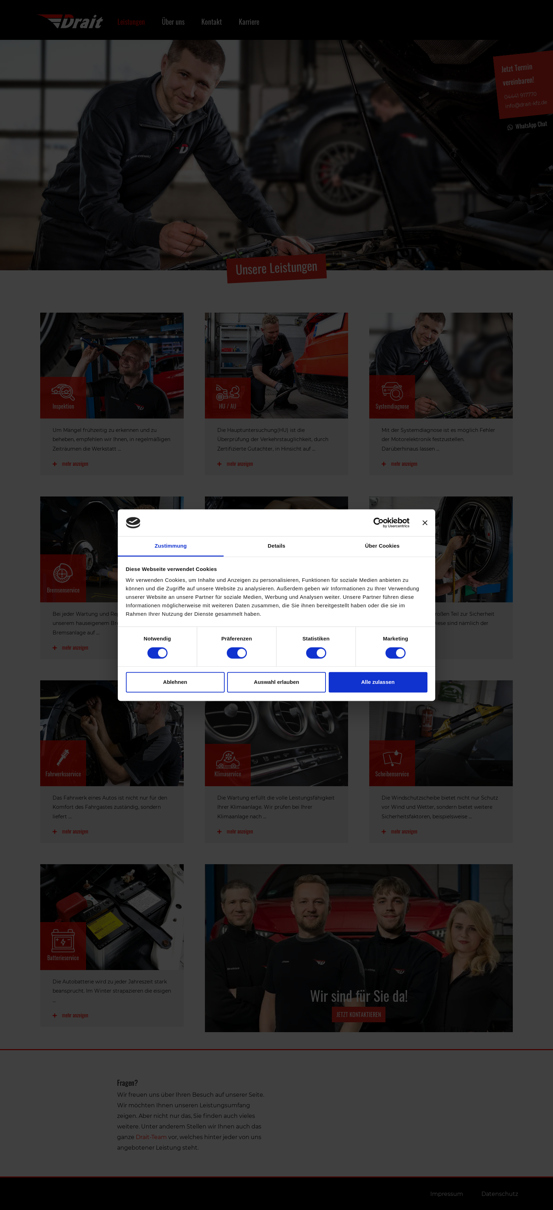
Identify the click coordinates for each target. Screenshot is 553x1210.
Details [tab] (276, 546)
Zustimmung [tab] (171, 546)
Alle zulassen (378, 682)
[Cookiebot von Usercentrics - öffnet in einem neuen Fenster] (378, 522)
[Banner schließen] (425, 522)
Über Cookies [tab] (382, 546)
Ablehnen (175, 682)
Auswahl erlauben (276, 682)
